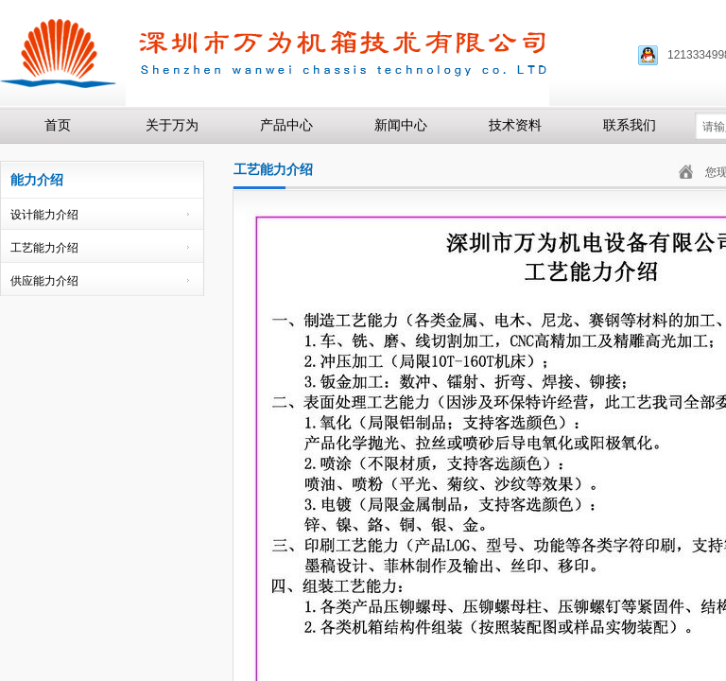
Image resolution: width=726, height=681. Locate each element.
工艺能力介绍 (44, 247)
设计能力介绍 (44, 214)
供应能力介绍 (44, 281)
